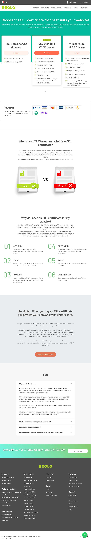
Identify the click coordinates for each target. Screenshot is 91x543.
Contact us (78, 451)
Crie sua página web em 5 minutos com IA (12, 493)
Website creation (56, 7)
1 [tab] (45, 92)
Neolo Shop (5, 503)
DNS (70, 504)
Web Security (68, 7)
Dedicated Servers (29, 489)
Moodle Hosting (28, 506)
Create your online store (9, 500)
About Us (49, 477)
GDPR (39, 536)
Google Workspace (51, 495)
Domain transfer (6, 480)
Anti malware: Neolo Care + (10, 517)
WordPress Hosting (30, 495)
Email (76, 7)
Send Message (73, 2)
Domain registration (8, 477)
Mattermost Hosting (30, 518)
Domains (36, 7)
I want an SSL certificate (45, 354)
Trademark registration (75, 483)
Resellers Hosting (29, 483)
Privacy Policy (33, 536)
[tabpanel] (16, 51)
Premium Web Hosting (30, 480)
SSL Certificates (7, 514)
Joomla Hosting (29, 509)
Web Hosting (45, 7)
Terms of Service (22, 536)
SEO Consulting (73, 480)
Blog (70, 509)
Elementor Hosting (29, 515)
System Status (73, 506)
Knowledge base (73, 501)
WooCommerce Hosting (31, 512)
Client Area (85, 2)
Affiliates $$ (84, 7)
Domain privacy (6, 483)
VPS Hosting (28, 486)
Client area (72, 498)
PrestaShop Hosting (30, 498)
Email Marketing (73, 477)
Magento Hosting (29, 500)
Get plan (16, 53)
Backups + (5, 520)
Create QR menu (6, 505)
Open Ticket (72, 495)
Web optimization (74, 486)
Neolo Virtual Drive (29, 492)
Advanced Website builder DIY (10, 497)
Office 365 (49, 492)
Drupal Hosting (28, 503)
